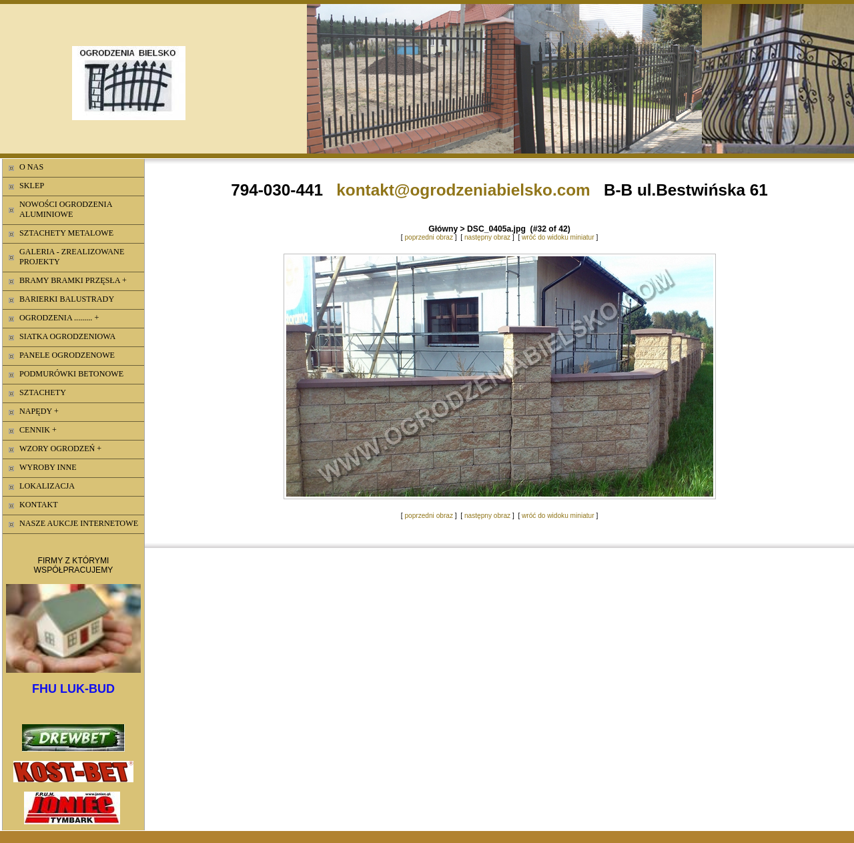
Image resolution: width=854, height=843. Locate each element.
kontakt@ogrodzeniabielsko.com (463, 190)
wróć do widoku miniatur (558, 237)
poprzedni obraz (428, 237)
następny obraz (487, 237)
